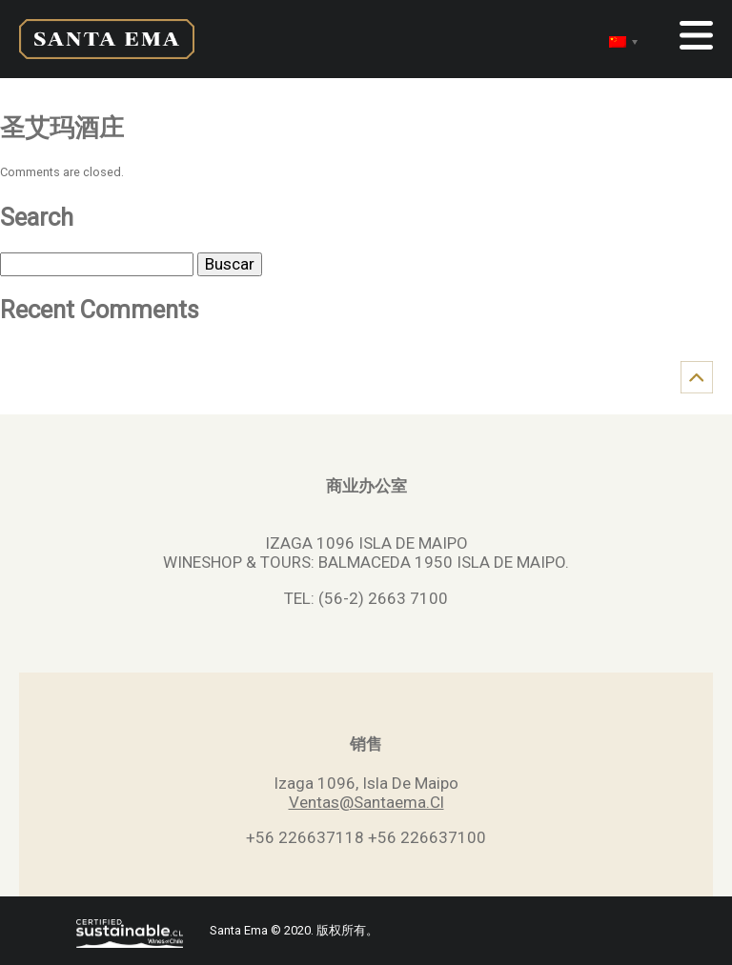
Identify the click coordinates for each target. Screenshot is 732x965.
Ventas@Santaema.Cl (366, 802)
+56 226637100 (427, 837)
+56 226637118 (305, 837)
